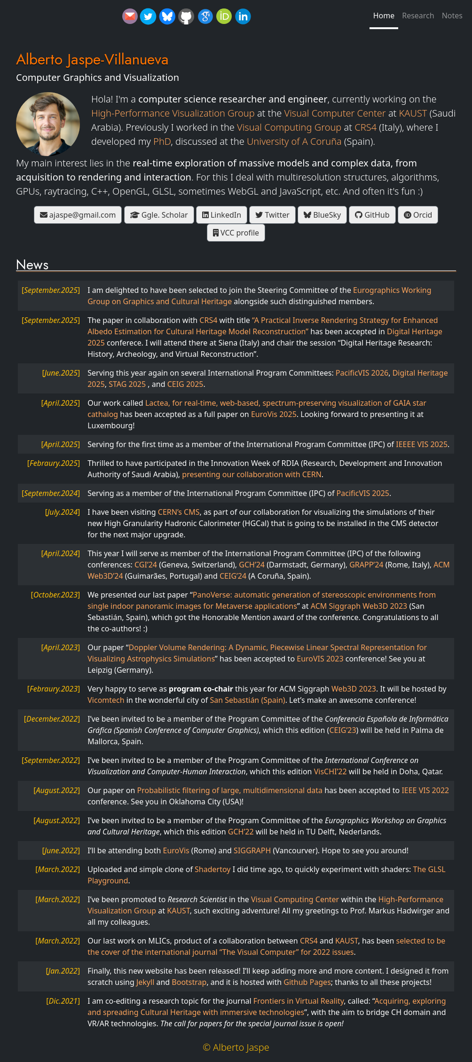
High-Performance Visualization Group (173, 113)
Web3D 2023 (353, 689)
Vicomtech (105, 700)
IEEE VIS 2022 (425, 790)
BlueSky (322, 215)
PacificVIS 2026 (362, 373)
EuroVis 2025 (274, 414)
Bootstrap (189, 982)
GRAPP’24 (366, 564)
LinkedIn (221, 215)
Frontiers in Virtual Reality (298, 1001)
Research (418, 15)
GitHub (372, 215)
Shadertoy (212, 869)
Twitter (272, 215)
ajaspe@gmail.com (78, 215)
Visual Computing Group (289, 127)
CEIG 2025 (185, 384)
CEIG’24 (233, 576)
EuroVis (176, 850)
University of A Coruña (294, 141)
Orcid (418, 215)
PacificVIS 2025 (363, 493)
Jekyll (145, 982)
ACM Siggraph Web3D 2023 (359, 606)
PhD (162, 141)
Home (384, 15)
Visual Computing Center (295, 899)
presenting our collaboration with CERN (252, 474)
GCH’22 (241, 831)
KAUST (413, 113)
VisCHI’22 (330, 771)
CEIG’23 (342, 730)
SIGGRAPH (252, 850)
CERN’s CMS (179, 512)
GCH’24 (252, 564)
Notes (452, 15)
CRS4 (365, 127)
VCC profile (236, 233)
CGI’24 (145, 564)
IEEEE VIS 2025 (422, 444)
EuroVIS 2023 (320, 658)
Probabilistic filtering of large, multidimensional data (230, 790)
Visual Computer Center (335, 113)
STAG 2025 (128, 384)
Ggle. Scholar (159, 215)
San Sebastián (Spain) (247, 700)
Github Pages (307, 982)
